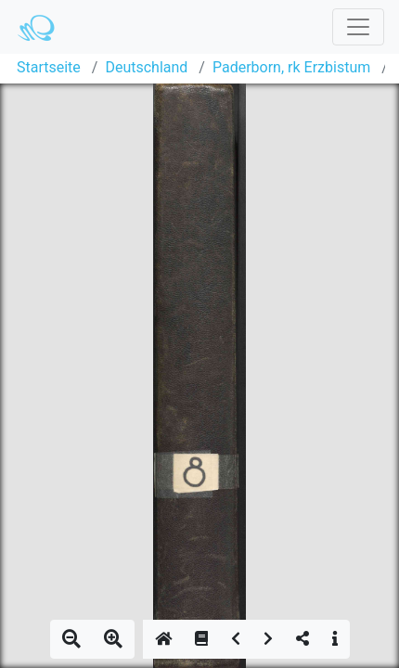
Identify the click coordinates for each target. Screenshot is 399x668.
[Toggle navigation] (358, 26)
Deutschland (146, 67)
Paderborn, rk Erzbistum (291, 67)
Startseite (49, 67)
